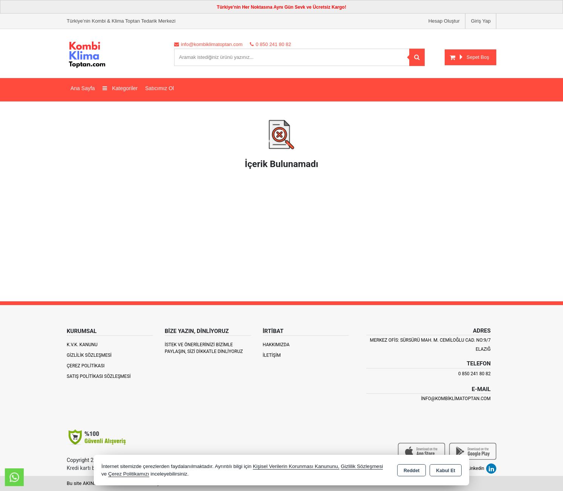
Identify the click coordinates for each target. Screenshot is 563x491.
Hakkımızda (276, 344)
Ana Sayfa (82, 88)
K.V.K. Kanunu (82, 344)
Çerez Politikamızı (128, 474)
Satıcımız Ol (159, 88)
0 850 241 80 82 (474, 373)
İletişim (272, 355)
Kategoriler (120, 88)
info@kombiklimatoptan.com (456, 398)
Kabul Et (445, 470)
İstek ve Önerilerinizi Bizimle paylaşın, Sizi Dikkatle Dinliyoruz (204, 348)
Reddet (411, 470)
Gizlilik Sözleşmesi (89, 355)
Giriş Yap (481, 21)
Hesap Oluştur (444, 21)
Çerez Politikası (86, 365)
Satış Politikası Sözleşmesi (99, 376)
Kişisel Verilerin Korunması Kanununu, (296, 466)
